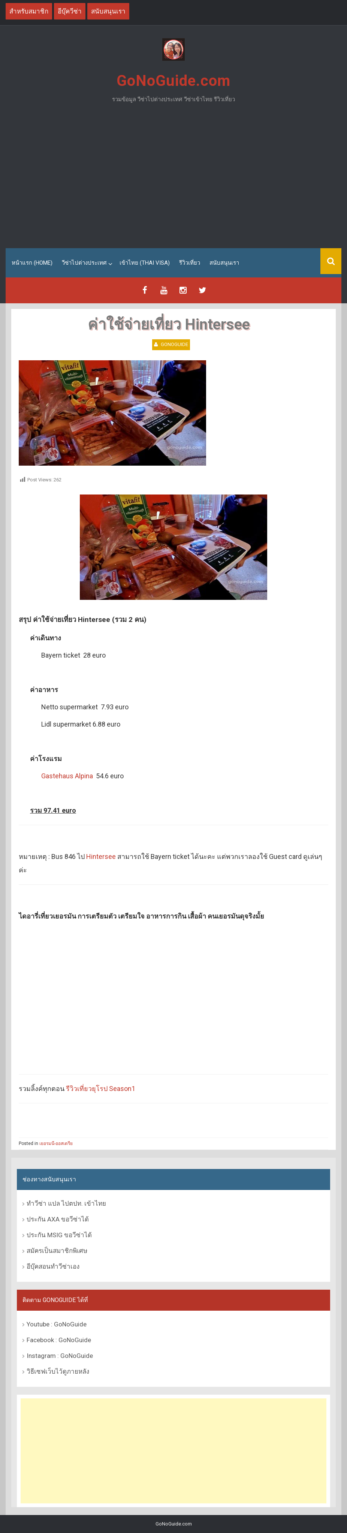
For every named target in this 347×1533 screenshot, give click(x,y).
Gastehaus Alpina (67, 776)
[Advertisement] (173, 178)
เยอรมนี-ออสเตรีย (56, 1143)
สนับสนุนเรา (224, 262)
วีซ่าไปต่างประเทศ (84, 262)
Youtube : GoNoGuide (57, 1324)
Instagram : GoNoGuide (60, 1355)
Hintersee (101, 856)
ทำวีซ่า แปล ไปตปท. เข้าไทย (66, 1203)
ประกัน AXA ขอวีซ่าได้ (58, 1219)
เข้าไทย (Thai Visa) (145, 262)
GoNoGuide (174, 344)
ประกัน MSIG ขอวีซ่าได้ (59, 1235)
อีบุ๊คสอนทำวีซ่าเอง (53, 1266)
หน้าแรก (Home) (32, 262)
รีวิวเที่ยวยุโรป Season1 (100, 1088)
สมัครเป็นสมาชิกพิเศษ (57, 1250)
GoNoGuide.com (173, 81)
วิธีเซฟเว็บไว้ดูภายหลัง (58, 1371)
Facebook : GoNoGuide (59, 1340)
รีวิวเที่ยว (189, 262)
